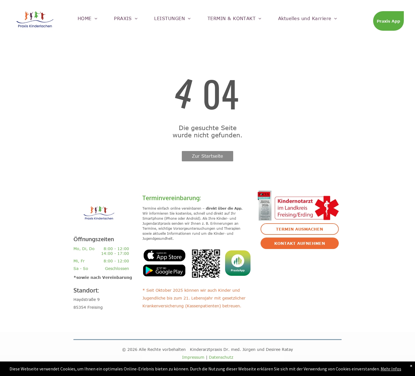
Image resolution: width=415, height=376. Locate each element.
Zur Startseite (207, 156)
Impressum (193, 357)
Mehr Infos (391, 369)
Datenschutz (221, 357)
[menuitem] (87, 18)
